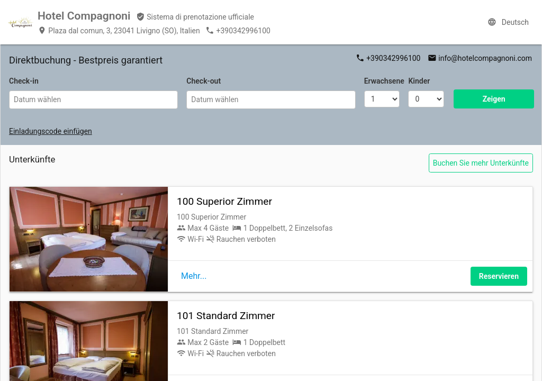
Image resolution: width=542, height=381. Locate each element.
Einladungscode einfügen (50, 131)
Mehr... (193, 276)
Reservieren (499, 276)
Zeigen (494, 99)
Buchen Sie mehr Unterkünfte (481, 163)
